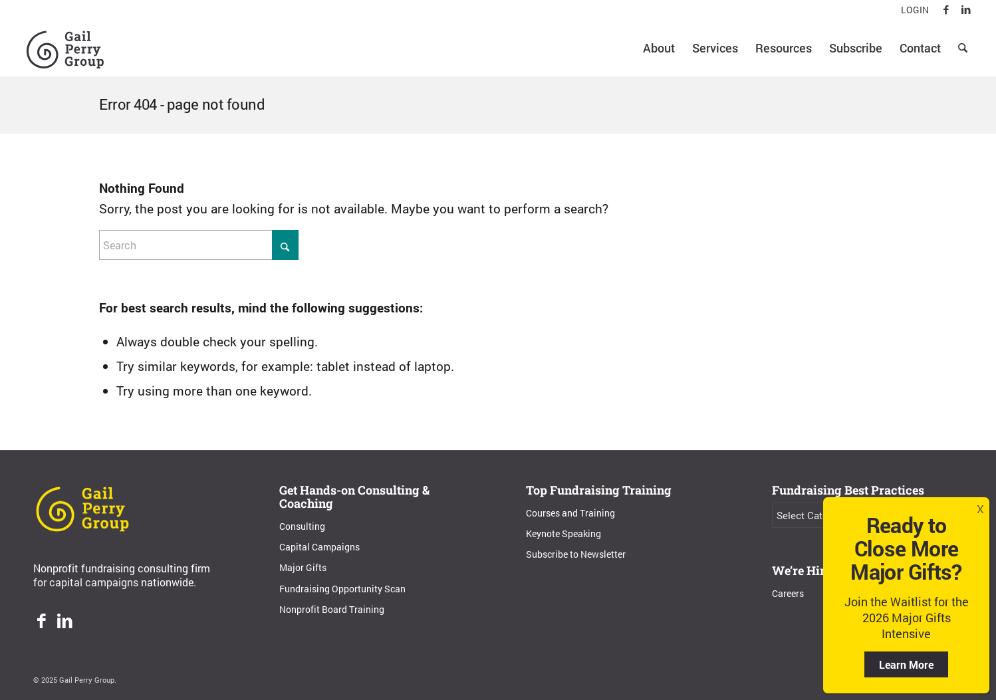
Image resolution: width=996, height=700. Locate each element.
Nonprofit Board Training (331, 609)
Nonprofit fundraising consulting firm (121, 568)
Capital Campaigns (319, 546)
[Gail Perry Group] (65, 48)
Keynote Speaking (563, 533)
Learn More (906, 664)
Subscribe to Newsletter (576, 554)
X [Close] (980, 509)
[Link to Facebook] (945, 10)
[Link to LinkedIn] (966, 10)
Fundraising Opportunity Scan (342, 588)
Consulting (302, 526)
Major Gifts (302, 567)
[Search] (962, 48)
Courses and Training (570, 513)
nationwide (167, 582)
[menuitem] (911, 10)
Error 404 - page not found (182, 104)
